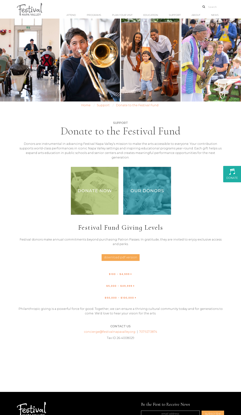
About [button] (196, 14)
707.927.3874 (148, 331)
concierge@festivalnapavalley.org (109, 331)
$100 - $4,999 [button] (120, 274)
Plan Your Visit (122, 14)
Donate (232, 174)
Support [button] (175, 14)
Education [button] (150, 14)
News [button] (215, 14)
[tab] (120, 274)
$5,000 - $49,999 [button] (120, 286)
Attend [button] (71, 14)
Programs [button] (94, 14)
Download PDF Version (120, 257)
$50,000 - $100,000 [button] (120, 297)
